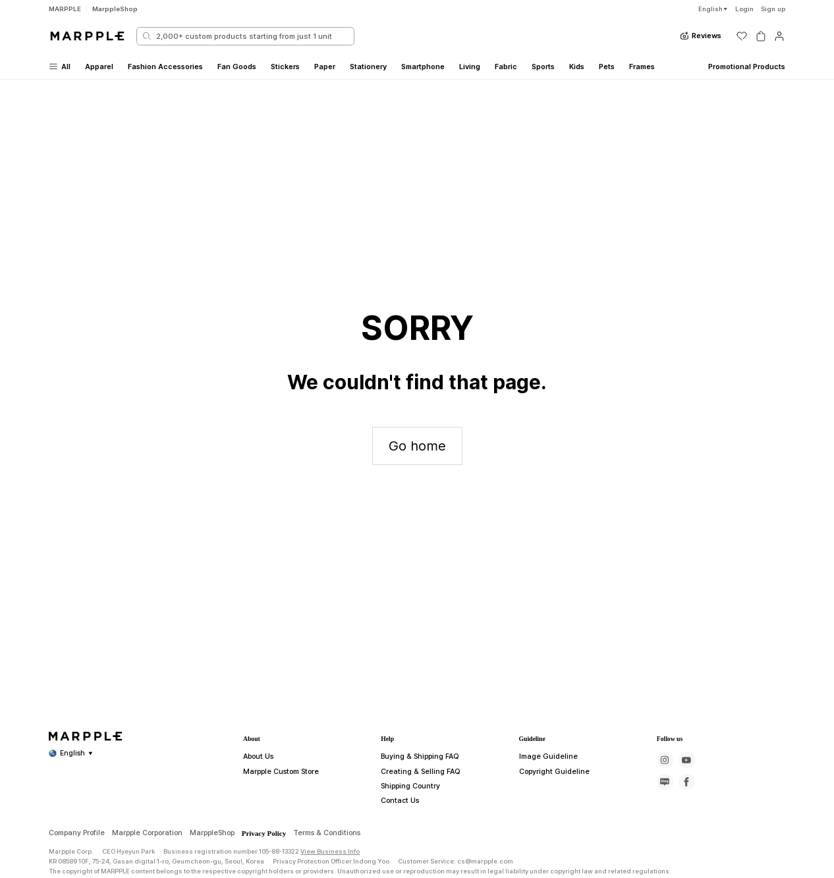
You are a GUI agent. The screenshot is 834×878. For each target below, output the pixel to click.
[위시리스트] (742, 36)
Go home (417, 446)
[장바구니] (761, 36)
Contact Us (397, 854)
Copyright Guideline (549, 825)
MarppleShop (115, 9)
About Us (257, 811)
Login (744, 9)
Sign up (773, 9)
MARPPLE (65, 9)
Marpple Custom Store (276, 825)
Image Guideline (543, 811)
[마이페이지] (779, 36)
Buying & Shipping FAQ (417, 811)
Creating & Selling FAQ (416, 825)
